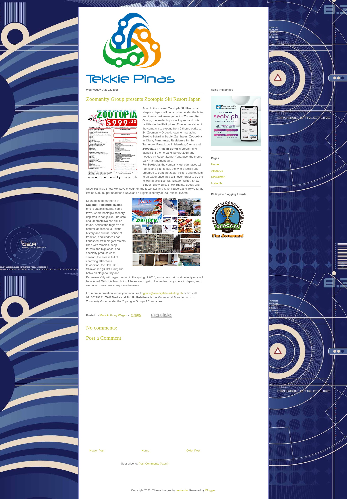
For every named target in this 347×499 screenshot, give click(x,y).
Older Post (193, 450)
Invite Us (216, 183)
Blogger (210, 490)
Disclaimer (218, 177)
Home (145, 450)
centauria (182, 490)
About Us (217, 170)
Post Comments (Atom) (153, 463)
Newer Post (96, 450)
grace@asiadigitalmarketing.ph (163, 293)
